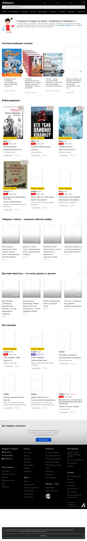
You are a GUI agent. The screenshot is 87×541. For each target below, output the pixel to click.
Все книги (27, 452)
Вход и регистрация (75, 460)
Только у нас (28, 494)
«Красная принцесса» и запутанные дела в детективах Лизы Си (73, 249)
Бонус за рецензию (31, 487)
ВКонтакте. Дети (8, 474)
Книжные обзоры (52, 462)
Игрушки (53, 11)
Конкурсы (49, 474)
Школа (32, 11)
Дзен (4, 483)
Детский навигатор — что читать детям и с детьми (29, 273)
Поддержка (71, 485)
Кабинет (70, 466)
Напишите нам (73, 489)
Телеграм (5, 487)
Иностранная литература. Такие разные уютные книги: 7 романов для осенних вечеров (10, 252)
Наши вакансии (52, 491)
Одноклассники (8, 480)
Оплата (70, 479)
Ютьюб (4, 477)
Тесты (48, 468)
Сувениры (71, 11)
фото (21, 109)
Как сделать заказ (74, 476)
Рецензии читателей (53, 459)
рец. (21, 107)
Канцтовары (42, 11)
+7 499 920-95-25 (73, 506)
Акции (26, 481)
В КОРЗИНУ (8, 155)
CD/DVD (62, 11)
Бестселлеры (9, 325)
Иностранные (14, 11)
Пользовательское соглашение (74, 496)
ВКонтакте (6, 471)
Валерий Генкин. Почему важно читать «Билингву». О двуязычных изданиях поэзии (52, 252)
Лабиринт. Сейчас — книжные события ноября (27, 219)
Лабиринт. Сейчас (52, 452)
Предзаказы (28, 497)
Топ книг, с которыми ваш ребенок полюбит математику (72, 303)
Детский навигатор (53, 455)
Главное (25, 11)
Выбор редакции (11, 100)
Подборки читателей (54, 465)
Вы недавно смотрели (14, 425)
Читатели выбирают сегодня (17, 43)
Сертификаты (29, 491)
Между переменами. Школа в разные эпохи (51, 303)
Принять (43, 536)
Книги (4, 11)
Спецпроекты (51, 477)
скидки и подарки (64, 25)
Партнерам (50, 487)
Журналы (81, 11)
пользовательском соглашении (11, 531)
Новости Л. (50, 471)
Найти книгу (43, 440)
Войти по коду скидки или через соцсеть (74, 454)
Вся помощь (72, 492)
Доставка (70, 482)
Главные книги (29, 484)
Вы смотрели (72, 463)
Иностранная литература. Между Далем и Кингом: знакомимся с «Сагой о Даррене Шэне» (31, 306)
